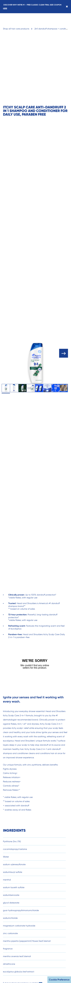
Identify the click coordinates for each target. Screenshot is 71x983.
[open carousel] (63, 353)
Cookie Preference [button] (59, 979)
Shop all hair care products (16, 28)
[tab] (6, 388)
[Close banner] (67, 6)
